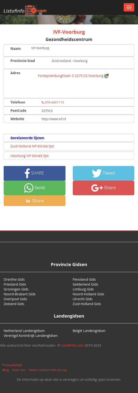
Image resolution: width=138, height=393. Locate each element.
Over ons (19, 370)
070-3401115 (53, 102)
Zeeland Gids (14, 303)
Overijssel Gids (15, 299)
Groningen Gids (16, 289)
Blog (5, 370)
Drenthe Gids (14, 279)
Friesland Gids (15, 284)
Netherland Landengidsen (24, 330)
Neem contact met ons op (48, 370)
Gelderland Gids (85, 284)
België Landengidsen (89, 330)
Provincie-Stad (22, 60)
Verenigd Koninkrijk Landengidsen (31, 335)
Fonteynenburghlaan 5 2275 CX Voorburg (73, 75)
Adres (15, 73)
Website (17, 118)
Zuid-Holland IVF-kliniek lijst (32, 146)
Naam (15, 48)
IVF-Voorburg (69, 32)
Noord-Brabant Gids (20, 294)
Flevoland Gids (84, 279)
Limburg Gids (83, 289)
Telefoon (17, 102)
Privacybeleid (12, 365)
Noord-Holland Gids (88, 294)
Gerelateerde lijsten (27, 137)
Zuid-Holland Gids (87, 303)
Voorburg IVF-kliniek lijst (29, 155)
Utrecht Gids (83, 299)
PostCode (18, 110)
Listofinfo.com (72, 345)
